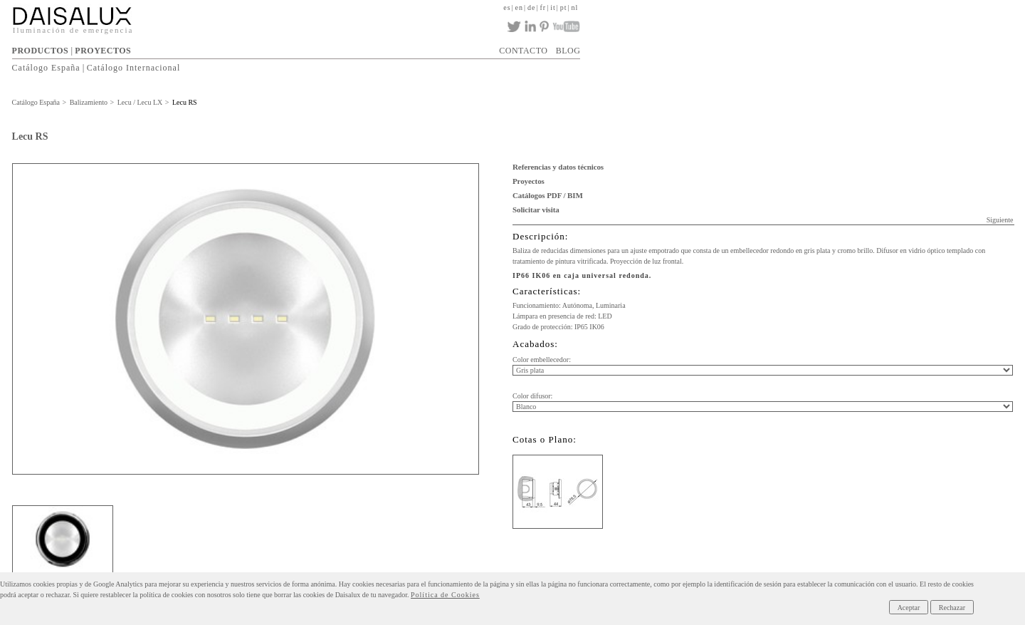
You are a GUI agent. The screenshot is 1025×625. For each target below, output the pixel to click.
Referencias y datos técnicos (558, 166)
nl (575, 7)
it (553, 7)
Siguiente (1000, 220)
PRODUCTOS (40, 51)
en (519, 7)
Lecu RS (184, 102)
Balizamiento (88, 102)
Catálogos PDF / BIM (547, 195)
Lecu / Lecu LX (140, 102)
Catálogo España (46, 68)
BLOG (568, 51)
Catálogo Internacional (134, 68)
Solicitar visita (535, 209)
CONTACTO (523, 51)
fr (543, 7)
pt (563, 7)
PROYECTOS (103, 51)
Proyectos (528, 181)
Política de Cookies (445, 595)
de (531, 7)
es (506, 7)
